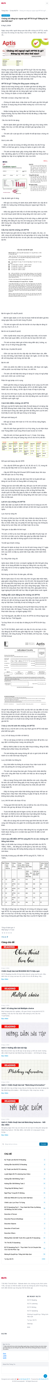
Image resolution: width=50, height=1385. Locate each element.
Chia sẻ (4, 937)
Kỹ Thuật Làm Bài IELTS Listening (15, 1169)
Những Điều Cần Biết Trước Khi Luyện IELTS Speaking (22, 1238)
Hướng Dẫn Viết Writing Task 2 (14, 1183)
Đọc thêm (4, 977)
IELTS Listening (32, 1303)
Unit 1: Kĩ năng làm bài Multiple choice (17, 1004)
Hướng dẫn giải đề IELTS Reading (15, 1164)
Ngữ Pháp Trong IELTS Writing (14, 1193)
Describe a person (10, 1214)
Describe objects (10, 1224)
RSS (28, 1327)
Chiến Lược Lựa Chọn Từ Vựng (14, 1202)
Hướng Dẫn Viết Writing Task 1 (14, 1179)
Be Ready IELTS (25, 1379)
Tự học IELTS (14, 10)
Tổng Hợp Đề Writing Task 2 (13, 1188)
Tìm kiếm (43, 1144)
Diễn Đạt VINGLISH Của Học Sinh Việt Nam (18, 1198)
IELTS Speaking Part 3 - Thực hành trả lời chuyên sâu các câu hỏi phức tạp (22, 1248)
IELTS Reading (32, 1300)
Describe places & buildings (13, 1219)
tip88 (4, 1358)
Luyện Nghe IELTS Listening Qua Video (17, 1174)
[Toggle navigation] (47, 3)
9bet (4, 1353)
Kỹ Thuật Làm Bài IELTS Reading (15, 1160)
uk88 (4, 1356)
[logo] (3, 1277)
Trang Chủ (4, 10)
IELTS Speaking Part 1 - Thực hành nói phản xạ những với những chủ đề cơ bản (22, 1208)
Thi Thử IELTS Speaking (12, 1243)
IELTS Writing (31, 1307)
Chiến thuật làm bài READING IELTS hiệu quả (20, 969)
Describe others (9, 1233)
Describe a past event (11, 1228)
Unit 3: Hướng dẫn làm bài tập (14, 1040)
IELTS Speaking (32, 1311)
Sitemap (30, 1324)
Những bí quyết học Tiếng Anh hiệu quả (18, 1254)
